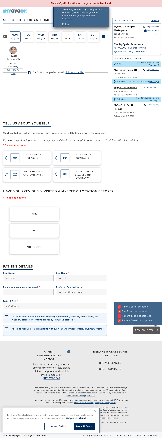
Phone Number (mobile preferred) (21, 287)
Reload (66, 24)
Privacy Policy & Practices (96, 435)
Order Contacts (110, 369)
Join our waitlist (74, 72)
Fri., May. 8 (154, 81)
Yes (34, 214)
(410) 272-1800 (151, 87)
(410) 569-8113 (151, 105)
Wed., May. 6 (154, 65)
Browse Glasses (110, 363)
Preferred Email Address (69, 287)
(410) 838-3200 (151, 70)
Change (155, 21)
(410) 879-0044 (151, 27)
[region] (51, 420)
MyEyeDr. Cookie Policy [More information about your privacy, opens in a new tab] (77, 418)
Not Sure (34, 247)
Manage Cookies (58, 426)
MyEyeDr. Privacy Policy (105, 403)
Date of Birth (10, 301)
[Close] (94, 410)
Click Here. (67, 18)
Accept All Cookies (84, 426)
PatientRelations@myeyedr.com (80, 395)
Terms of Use (123, 435)
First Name (9, 273)
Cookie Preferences (147, 435)
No (34, 230)
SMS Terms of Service (83, 403)
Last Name (62, 273)
